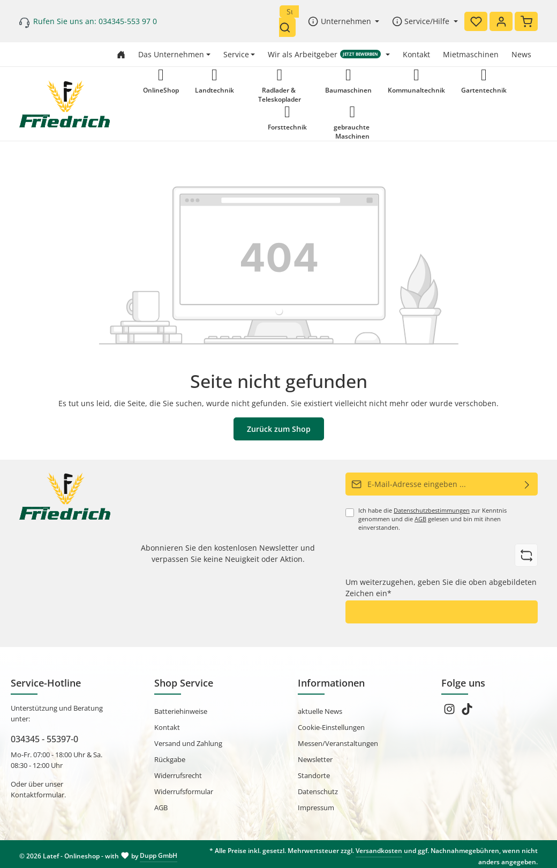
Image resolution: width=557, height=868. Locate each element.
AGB (420, 519)
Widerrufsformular (183, 791)
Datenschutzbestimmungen (432, 510)
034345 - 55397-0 (44, 739)
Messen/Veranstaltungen (338, 743)
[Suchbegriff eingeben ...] (289, 11)
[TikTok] (467, 712)
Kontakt (416, 54)
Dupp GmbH (158, 855)
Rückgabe (169, 759)
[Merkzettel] (475, 21)
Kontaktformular (37, 794)
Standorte (314, 775)
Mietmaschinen (471, 54)
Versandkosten (379, 850)
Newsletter (315, 759)
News (521, 54)
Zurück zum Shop (279, 429)
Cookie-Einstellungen (331, 727)
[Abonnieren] (527, 484)
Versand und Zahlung (188, 743)
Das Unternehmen (171, 54)
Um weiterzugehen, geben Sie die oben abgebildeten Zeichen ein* (441, 587)
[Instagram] (450, 712)
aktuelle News (320, 711)
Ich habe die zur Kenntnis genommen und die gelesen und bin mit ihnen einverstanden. (432, 519)
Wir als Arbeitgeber (324, 54)
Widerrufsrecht (178, 775)
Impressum (316, 807)
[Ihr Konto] (501, 21)
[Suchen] (287, 27)
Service (236, 54)
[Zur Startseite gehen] (121, 54)
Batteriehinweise (180, 711)
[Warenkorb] (526, 21)
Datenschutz (318, 791)
